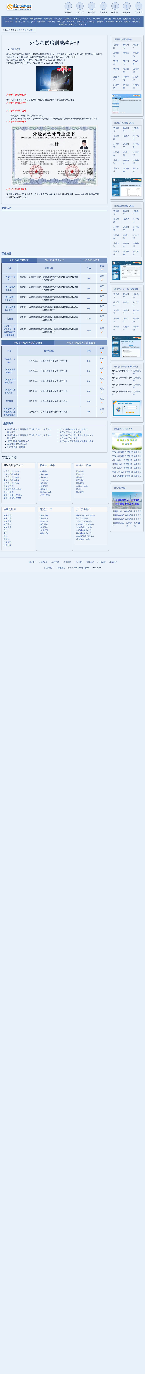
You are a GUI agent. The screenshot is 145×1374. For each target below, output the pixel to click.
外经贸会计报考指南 (123, 40)
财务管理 (80, 493)
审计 (6, 534)
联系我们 (113, 563)
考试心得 (107, 19)
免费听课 (129, 453)
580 (88, 279)
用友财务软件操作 (84, 534)
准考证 (119, 22)
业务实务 (63, 25)
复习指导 (137, 19)
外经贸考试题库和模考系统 (126, 367)
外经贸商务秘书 (118, 526)
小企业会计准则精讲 (85, 525)
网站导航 (43, 563)
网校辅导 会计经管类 (123, 430)
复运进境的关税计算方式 (18, 442)
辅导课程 (44, 484)
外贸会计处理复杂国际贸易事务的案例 (76, 442)
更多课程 (82, 25)
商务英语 (48, 19)
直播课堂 (44, 472)
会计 (6, 531)
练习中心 (87, 19)
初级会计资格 (47, 466)
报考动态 (44, 478)
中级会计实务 (82, 487)
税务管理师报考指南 (12, 490)
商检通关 (41, 22)
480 (88, 402)
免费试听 (68, 19)
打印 (12, 50)
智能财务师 (8, 493)
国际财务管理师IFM (12, 499)
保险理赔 (51, 22)
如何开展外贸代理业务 (17, 445)
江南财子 (49, 568)
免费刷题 (138, 453)
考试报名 (100, 22)
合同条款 (9, 22)
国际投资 (71, 22)
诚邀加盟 (101, 563)
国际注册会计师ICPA (13, 496)
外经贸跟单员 (36, 19)
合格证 (127, 22)
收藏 (18, 50)
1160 (89, 319)
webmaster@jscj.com (81, 569)
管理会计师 (117, 469)
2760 (89, 331)
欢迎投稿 (55, 563)
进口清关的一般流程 (16, 448)
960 (88, 413)
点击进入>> (137, 373)
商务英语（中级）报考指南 (126, 290)
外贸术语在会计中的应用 (71, 433)
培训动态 (117, 19)
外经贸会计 (9, 19)
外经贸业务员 (22, 19)
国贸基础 (136, 22)
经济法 (79, 490)
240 (88, 362)
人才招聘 (78, 563)
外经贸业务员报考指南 (124, 123)
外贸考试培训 (28, 31)
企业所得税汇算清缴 (85, 537)
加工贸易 (31, 22)
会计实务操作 (83, 510)
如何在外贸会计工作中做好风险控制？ (76, 436)
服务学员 (44, 534)
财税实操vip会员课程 (85, 516)
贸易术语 (127, 19)
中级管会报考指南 (11, 481)
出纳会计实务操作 (84, 522)
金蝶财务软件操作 (84, 531)
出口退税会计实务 (84, 528)
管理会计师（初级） (12, 472)
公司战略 (7, 546)
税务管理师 (8, 487)
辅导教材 (44, 490)
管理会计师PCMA (11, 484)
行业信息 (90, 22)
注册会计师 (10, 510)
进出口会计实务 (83, 540)
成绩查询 (110, 22)
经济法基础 (45, 496)
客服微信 (61, 569)
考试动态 (58, 19)
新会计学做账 (82, 519)
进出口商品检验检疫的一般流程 (73, 430)
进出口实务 (20, 22)
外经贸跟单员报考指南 (124, 207)
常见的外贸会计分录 (69, 439)
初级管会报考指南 (11, 475)
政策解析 (97, 19)
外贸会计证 (46, 510)
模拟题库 (44, 487)
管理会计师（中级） (12, 478)
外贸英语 (61, 22)
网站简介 (32, 563)
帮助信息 (90, 563)
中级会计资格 (83, 466)
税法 (6, 537)
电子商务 (80, 22)
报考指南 (77, 19)
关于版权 (67, 563)
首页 (18, 31)
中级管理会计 (118, 473)
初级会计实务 (46, 493)
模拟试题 (44, 531)
